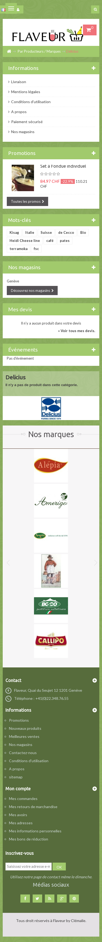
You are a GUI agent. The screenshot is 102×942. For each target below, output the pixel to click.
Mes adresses (21, 823)
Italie (29, 232)
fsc (36, 249)
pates (65, 240)
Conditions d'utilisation (30, 101)
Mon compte (17, 788)
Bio (83, 232)
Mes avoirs (18, 814)
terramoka (18, 249)
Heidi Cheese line (25, 240)
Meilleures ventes (24, 736)
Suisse (46, 232)
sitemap (16, 777)
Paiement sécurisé (26, 121)
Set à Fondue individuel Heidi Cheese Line (63, 168)
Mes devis (20, 309)
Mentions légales (25, 91)
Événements (23, 350)
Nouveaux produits (25, 728)
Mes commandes (23, 798)
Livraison (18, 81)
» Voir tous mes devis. (76, 331)
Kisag (14, 232)
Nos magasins (22, 131)
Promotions (22, 153)
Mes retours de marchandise (33, 806)
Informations (23, 68)
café (50, 240)
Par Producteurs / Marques (39, 51)
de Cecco (66, 232)
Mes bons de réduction (28, 839)
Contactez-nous (23, 752)
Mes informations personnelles (35, 831)
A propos (18, 111)
